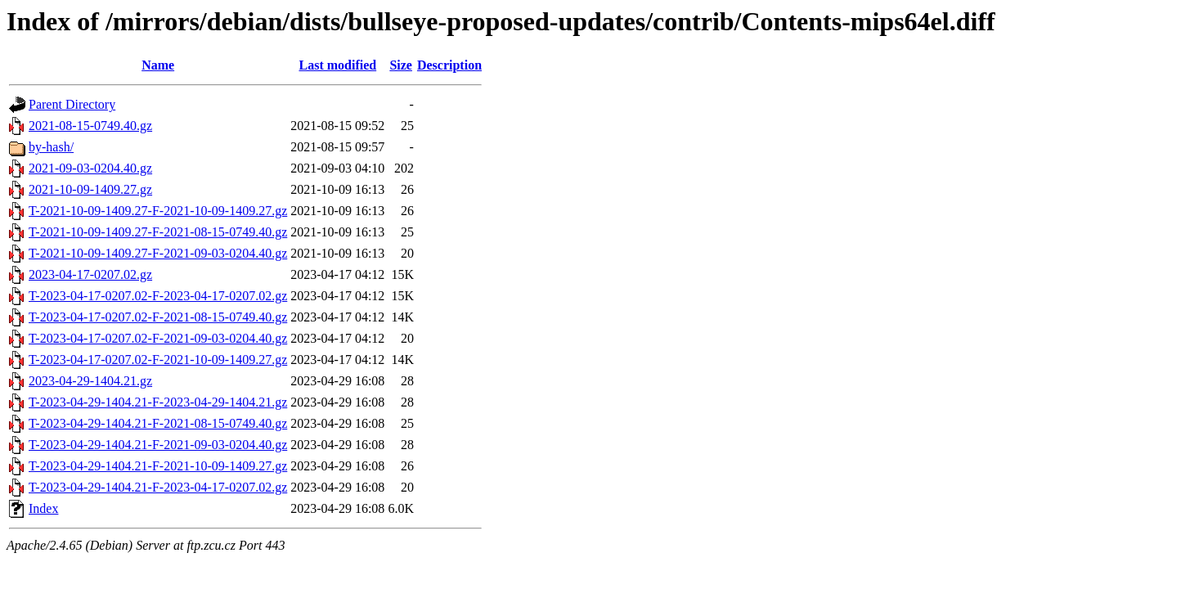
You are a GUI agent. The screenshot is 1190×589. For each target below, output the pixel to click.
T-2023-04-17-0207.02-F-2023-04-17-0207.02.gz (158, 296)
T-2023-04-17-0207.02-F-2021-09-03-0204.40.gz (158, 338)
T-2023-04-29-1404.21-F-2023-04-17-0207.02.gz (158, 487)
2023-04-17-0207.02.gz (90, 274)
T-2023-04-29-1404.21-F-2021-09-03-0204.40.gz (158, 445)
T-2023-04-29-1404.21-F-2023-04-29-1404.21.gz (158, 402)
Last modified (337, 65)
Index (43, 508)
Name (157, 65)
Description (449, 65)
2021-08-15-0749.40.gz (90, 126)
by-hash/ (51, 147)
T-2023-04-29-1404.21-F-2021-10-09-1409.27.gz (158, 466)
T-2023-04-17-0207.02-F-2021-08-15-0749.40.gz (158, 317)
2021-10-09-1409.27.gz (90, 189)
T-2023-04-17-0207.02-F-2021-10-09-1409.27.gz (158, 359)
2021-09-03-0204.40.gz (90, 168)
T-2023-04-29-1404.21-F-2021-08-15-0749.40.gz (158, 423)
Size (400, 65)
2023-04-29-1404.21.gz (90, 381)
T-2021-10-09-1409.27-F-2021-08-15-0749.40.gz (158, 232)
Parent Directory (72, 104)
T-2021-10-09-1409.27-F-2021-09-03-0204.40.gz (158, 253)
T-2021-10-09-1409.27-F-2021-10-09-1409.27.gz (158, 211)
